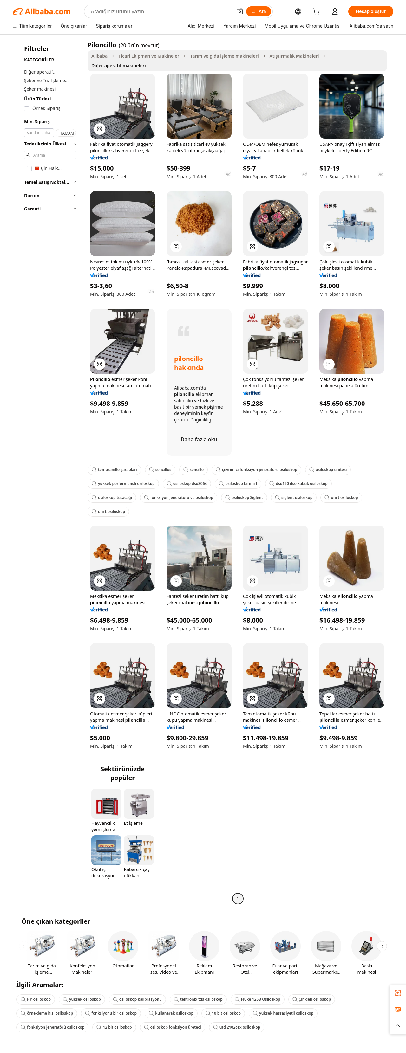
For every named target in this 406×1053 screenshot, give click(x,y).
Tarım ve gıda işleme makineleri (224, 56)
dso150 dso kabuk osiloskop (298, 483)
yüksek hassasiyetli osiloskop (283, 1013)
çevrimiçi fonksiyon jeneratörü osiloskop (256, 469)
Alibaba (99, 56)
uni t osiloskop (341, 497)
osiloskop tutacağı (112, 497)
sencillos (160, 469)
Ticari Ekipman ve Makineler (148, 56)
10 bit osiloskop (223, 1013)
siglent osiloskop (293, 497)
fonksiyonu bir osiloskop (111, 1013)
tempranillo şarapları (114, 469)
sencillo (193, 469)
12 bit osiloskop (114, 1027)
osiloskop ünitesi (328, 469)
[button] (240, 11)
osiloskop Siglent (244, 497)
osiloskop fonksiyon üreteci (172, 1027)
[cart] (317, 12)
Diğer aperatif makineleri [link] (118, 65)
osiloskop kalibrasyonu (137, 999)
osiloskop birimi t (238, 483)
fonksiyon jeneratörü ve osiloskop (178, 497)
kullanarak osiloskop (171, 1013)
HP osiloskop (36, 999)
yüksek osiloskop (82, 999)
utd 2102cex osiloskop (236, 1027)
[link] (398, 993)
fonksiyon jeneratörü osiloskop (52, 1027)
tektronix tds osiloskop (198, 999)
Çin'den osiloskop (311, 999)
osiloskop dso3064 (187, 483)
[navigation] (48, 472)
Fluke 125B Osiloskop (257, 999)
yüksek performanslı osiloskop (123, 483)
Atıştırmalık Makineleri (294, 56)
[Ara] (258, 11)
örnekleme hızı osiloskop (47, 1013)
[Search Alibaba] (161, 11)
